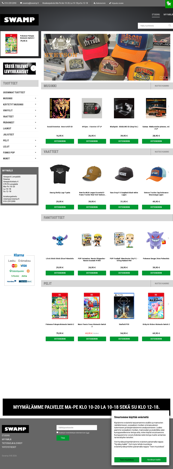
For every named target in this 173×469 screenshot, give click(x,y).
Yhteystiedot (9, 447)
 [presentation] (168, 106)
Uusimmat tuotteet (14, 92)
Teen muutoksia (127, 460)
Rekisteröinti (101, 3)
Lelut (6, 146)
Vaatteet (8, 116)
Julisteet (8, 134)
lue (88, 433)
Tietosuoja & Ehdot (12, 443)
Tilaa (63, 438)
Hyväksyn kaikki (154, 460)
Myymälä (168, 14)
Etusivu (156, 14)
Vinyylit (8, 110)
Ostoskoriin (60, 141)
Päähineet (8, 122)
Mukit (6, 158)
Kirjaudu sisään (118, 3)
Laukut (7, 128)
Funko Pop (9, 152)
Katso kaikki (162, 86)
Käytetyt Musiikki (13, 104)
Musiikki (7, 98)
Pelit (6, 140)
